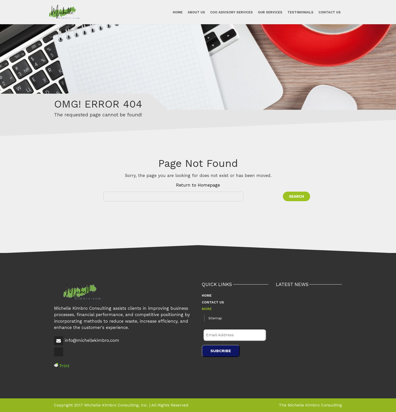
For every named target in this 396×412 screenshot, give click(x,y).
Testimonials (300, 12)
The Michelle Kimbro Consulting (310, 405)
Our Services (270, 12)
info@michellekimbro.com (92, 340)
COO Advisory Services (231, 12)
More (207, 309)
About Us (196, 12)
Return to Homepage (198, 185)
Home (178, 12)
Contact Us (329, 12)
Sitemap (215, 318)
